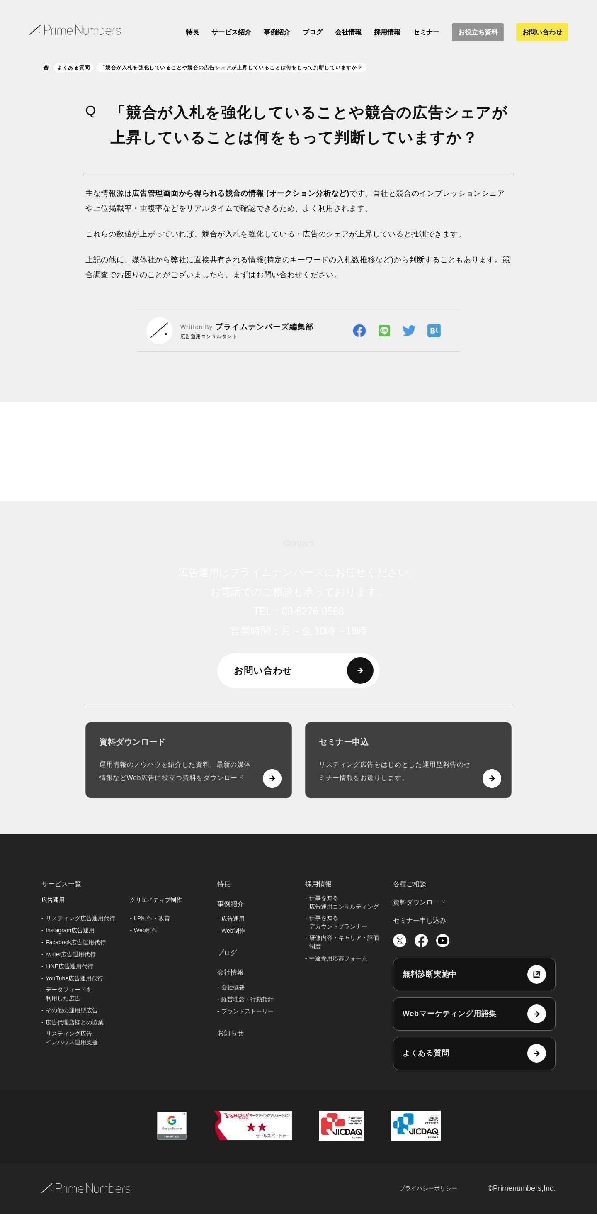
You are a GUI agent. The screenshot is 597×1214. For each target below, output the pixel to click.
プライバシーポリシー (428, 1188)
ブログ (313, 32)
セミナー (426, 32)
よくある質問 (73, 68)
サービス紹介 (231, 32)
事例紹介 (277, 32)
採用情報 (387, 32)
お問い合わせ (542, 32)
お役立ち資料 (478, 32)
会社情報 (348, 32)
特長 (192, 32)
